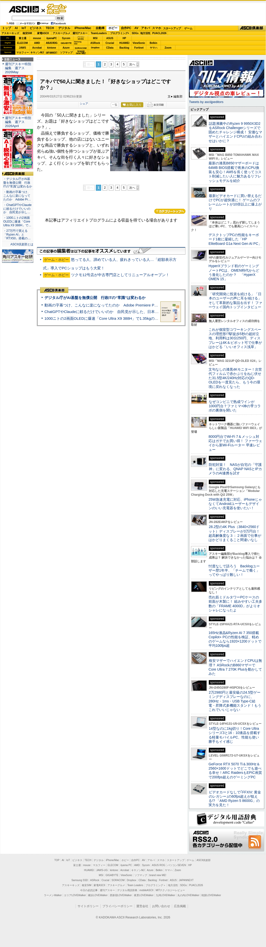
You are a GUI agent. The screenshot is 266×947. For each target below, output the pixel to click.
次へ (132, 64)
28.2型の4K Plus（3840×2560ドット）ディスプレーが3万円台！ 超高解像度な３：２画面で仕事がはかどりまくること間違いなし (235, 533)
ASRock (95, 43)
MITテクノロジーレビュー (170, 890)
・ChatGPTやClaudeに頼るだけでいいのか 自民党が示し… (17, 208)
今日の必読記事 (89, 890)
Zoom (168, 47)
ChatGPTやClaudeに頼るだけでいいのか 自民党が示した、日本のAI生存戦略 (110, 311)
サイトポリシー (88, 906)
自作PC (126, 28)
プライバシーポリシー (117, 906)
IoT (24, 28)
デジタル (64, 28)
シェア (84, 103)
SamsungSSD (77, 43)
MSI (95, 38)
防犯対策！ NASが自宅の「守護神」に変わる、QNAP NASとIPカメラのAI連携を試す (235, 469)
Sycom (66, 38)
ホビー (112, 28)
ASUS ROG (51, 43)
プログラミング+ (119, 33)
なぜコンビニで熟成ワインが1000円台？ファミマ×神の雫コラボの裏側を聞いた (235, 406)
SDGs (135, 33)
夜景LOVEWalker (143, 895)
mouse (37, 38)
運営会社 (142, 906)
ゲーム (188, 28)
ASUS (109, 38)
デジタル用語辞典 (127, 890)
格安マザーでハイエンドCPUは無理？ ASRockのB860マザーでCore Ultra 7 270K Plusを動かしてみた (235, 667)
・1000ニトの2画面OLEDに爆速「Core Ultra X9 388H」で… (17, 221)
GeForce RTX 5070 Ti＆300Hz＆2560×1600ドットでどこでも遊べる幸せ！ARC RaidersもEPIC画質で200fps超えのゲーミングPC (235, 770)
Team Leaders (135, 885)
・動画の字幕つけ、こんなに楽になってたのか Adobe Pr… (17, 195)
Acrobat (37, 47)
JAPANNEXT (51, 52)
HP (124, 38)
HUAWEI (124, 43)
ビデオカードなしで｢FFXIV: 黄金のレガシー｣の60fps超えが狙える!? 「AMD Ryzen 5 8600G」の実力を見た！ (235, 798)
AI (16, 28)
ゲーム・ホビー (57, 9)
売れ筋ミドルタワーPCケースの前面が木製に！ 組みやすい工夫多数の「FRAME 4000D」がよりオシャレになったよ (235, 603)
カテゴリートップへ (169, 211)
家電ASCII (43, 33)
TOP (56, 860)
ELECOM (22, 43)
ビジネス (36, 28)
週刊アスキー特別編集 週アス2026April (18, 122)
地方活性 (145, 33)
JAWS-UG (102, 870)
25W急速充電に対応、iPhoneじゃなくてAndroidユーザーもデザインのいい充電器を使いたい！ (235, 503)
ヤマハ (153, 47)
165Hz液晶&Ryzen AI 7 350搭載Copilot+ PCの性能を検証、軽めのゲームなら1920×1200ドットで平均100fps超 (235, 639)
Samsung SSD (80, 880)
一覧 (114, 104)
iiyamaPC (51, 38)
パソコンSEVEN (80, 38)
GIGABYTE (66, 43)
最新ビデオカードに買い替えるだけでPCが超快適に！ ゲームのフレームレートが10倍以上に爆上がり (235, 202)
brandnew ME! (81, 52)
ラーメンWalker (53, 895)
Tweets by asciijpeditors (206, 102)
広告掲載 (180, 906)
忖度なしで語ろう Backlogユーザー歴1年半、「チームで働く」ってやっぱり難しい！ (234, 570)
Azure (66, 47)
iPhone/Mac (83, 28)
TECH (50, 28)
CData (109, 47)
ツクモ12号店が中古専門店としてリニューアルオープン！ (120, 275)
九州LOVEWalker (165, 895)
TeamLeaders (99, 33)
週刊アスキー (80, 33)
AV (137, 28)
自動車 (100, 28)
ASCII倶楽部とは (21, 244)
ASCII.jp (24, 9)
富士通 (22, 38)
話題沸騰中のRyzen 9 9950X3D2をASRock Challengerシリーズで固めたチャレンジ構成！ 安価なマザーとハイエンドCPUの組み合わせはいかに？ (235, 132)
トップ (6, 28)
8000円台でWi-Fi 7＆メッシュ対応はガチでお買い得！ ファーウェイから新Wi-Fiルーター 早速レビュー (235, 443)
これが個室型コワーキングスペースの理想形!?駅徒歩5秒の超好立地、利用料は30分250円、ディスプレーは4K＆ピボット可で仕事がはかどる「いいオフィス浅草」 (235, 338)
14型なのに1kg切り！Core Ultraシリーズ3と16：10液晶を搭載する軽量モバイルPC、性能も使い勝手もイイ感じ (234, 735)
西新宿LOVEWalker (121, 895)
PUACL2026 (159, 33)
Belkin (153, 43)
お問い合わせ (161, 906)
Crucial (110, 43)
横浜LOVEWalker (97, 895)
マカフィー (22, 52)
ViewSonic (139, 43)
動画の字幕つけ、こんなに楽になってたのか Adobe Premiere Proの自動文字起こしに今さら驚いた (129, 305)
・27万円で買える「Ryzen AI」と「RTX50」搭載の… (17, 234)
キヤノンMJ (37, 52)
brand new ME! (157, 875)
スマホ (156, 28)
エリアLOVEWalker (75, 895)
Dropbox (95, 47)
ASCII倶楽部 (251, 28)
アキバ (145, 28)
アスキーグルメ (61, 33)
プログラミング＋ (156, 885)
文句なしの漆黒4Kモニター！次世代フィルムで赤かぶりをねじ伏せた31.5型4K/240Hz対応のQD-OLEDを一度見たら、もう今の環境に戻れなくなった (235, 378)
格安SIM (27, 33)
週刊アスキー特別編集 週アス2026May (18, 68)
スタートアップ (172, 28)
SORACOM (118, 880)
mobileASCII (147, 890)
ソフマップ (66, 52)
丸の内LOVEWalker (188, 895)
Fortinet (139, 47)
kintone (51, 47)
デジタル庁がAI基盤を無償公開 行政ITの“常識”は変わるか (95, 297)
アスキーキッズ (10, 33)
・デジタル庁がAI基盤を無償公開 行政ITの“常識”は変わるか (17, 182)
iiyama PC (126, 865)
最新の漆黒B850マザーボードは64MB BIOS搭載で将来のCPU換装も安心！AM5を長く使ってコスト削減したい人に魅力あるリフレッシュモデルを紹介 (235, 171)
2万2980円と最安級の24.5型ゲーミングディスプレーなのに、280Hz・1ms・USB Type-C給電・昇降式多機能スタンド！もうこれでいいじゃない (235, 701)
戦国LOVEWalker (211, 895)
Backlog (124, 47)
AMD (37, 43)
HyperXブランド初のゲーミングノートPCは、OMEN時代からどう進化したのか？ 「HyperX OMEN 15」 (234, 272)
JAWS (22, 47)
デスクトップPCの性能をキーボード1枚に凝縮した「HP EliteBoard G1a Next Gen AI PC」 (235, 239)
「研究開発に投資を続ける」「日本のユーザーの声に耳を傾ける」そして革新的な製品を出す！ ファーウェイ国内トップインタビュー (235, 300)
